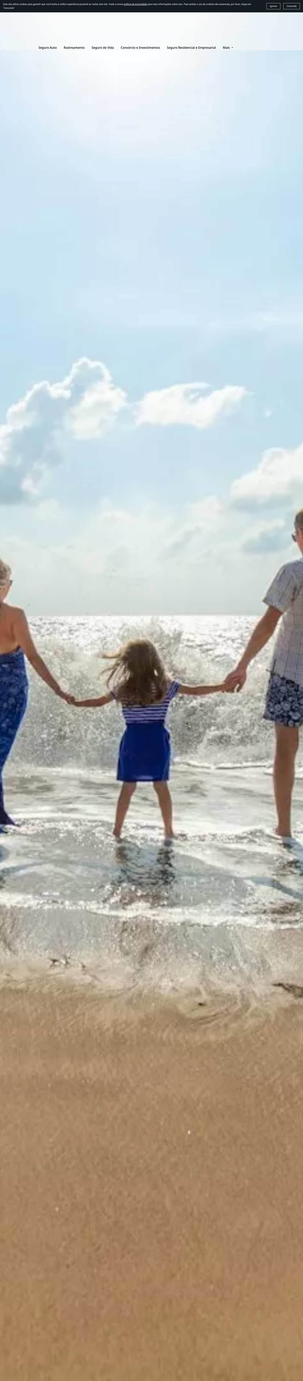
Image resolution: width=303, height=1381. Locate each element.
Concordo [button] (292, 6)
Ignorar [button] (273, 6)
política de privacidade (135, 4)
